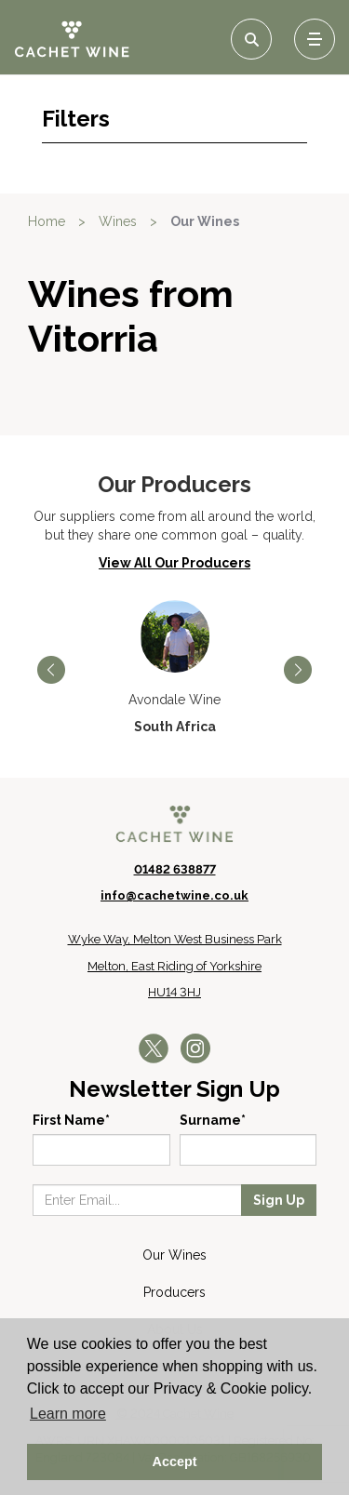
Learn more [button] (68, 1414)
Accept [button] (175, 1461)
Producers (174, 1292)
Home (46, 221)
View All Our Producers (174, 562)
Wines (118, 221)
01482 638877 (175, 869)
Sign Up (278, 1200)
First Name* (71, 1120)
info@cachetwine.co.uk (174, 895)
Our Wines (204, 221)
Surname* (213, 1120)
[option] (174, 668)
